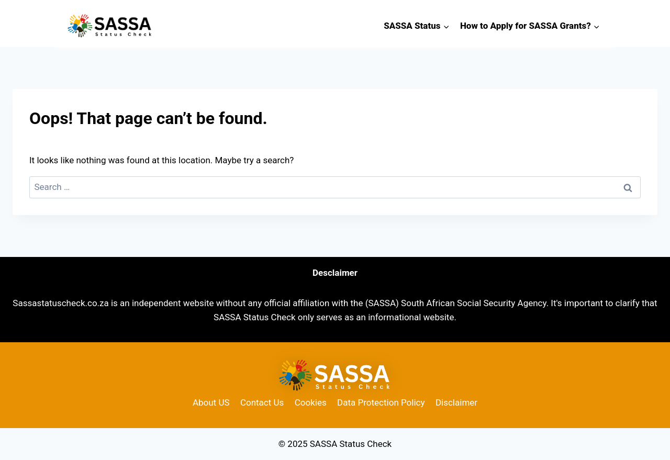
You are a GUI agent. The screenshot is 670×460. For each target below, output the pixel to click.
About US (211, 402)
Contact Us (262, 402)
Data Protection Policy (381, 402)
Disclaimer (456, 402)
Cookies (311, 402)
